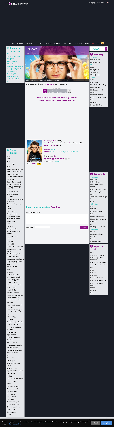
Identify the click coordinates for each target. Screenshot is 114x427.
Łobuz (92, 201)
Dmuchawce (94, 179)
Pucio (92, 224)
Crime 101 (10, 196)
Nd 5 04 (44, 91)
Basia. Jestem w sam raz (15, 169)
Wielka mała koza (12, 391)
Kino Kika (93, 273)
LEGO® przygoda (13, 280)
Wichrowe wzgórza (13, 386)
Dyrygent (10, 226)
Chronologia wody (96, 211)
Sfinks (92, 293)
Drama (92, 187)
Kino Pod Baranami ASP (98, 280)
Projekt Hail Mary (96, 105)
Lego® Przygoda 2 (13, 282)
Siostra (9, 366)
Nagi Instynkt (11, 290)
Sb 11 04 (69, 91)
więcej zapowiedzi (97, 241)
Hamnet (9, 239)
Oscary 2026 (78, 43)
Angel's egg (94, 82)
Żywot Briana (11, 412)
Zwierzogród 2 (11, 409)
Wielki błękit (11, 394)
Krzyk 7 (9, 269)
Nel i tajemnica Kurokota (15, 295)
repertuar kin (34, 80)
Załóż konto (100, 3)
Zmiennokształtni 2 (13, 407)
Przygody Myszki (12, 353)
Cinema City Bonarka (97, 255)
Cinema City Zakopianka (98, 262)
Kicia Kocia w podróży (14, 256)
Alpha (92, 80)
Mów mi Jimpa (95, 62)
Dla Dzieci (67, 43)
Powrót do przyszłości (14, 345)
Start (12, 43)
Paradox (93, 290)
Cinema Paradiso (12, 194)
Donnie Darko (11, 221)
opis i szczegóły (44, 80)
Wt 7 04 (52, 91)
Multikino (93, 288)
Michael (92, 231)
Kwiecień (93, 214)
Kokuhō (9, 264)
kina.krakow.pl (20, 3)
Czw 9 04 (60, 91)
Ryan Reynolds (64, 151)
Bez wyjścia (10, 179)
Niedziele (10, 302)
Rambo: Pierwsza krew (14, 358)
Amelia (9, 159)
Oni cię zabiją (94, 70)
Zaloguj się (91, 3)
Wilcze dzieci (11, 399)
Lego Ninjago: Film (13, 274)
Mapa (87, 43)
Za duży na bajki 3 (14, 64)
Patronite (95, 43)
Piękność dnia (11, 335)
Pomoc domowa (12, 342)
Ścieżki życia (11, 360)
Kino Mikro (93, 275)
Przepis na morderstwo (98, 189)
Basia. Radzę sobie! (13, 174)
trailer (52, 80)
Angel (9, 161)
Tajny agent (94, 72)
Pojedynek (10, 340)
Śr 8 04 (56, 91)
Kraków (95, 48)
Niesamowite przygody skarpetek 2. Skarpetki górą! (14, 312)
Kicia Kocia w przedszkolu (15, 259)
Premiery (20, 43)
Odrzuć (95, 423)
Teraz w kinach (14, 151)
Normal (92, 239)
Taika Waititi (54, 151)
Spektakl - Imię (12, 368)
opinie (57, 80)
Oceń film (57, 161)
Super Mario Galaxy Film (15, 371)
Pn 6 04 (48, 91)
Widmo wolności (12, 389)
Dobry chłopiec (12, 214)
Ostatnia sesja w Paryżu (98, 97)
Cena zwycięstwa (96, 60)
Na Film (48, 43)
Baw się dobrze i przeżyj (98, 85)
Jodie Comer (74, 151)
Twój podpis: (30, 227)
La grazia (10, 272)
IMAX (92, 267)
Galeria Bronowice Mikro (98, 265)
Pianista (93, 222)
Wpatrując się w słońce (98, 227)
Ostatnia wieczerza (96, 100)
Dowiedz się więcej (15, 424)
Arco (91, 206)
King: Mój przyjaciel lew (14, 262)
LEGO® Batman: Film (14, 277)
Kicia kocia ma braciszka (15, 246)
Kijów (92, 270)
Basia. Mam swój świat (14, 172)
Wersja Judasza (95, 75)
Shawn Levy (36, 53)
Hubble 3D (10, 244)
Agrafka (92, 252)
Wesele (9, 384)
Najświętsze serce (13, 292)
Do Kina (39, 43)
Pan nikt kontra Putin (14, 327)
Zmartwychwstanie (13, 404)
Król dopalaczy (13, 71)
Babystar (93, 209)
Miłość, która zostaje (97, 95)
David (92, 67)
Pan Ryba (93, 102)
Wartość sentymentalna (15, 378)
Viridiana (9, 376)
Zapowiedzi (30, 43)
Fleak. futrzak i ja (95, 87)
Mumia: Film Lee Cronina (98, 219)
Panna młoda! (11, 332)
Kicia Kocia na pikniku (14, 254)
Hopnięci (11, 59)
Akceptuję (106, 423)
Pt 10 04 (64, 91)
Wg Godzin (57, 43)
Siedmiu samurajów (13, 363)
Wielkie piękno (11, 397)
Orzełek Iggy (11, 319)
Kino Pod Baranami (96, 278)
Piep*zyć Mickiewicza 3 (14, 337)
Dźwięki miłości (12, 229)
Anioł (8, 166)
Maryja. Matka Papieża (97, 216)
